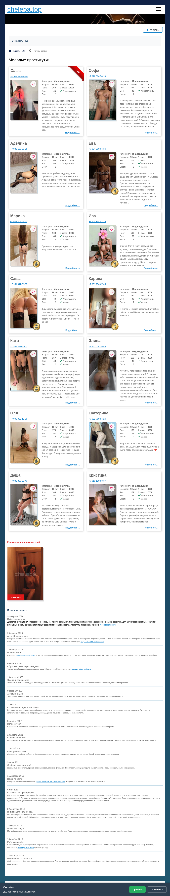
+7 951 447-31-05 (18, 284)
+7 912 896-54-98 (97, 76)
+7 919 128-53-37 (97, 481)
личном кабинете (108, 625)
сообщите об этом (26, 847)
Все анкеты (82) (20, 41)
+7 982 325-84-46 (19, 76)
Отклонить (157, 889)
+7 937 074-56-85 (97, 346)
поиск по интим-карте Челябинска (51, 781)
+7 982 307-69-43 (18, 221)
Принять (137, 889)
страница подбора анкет (25, 655)
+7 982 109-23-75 (18, 149)
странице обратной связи (81, 669)
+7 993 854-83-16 (97, 221)
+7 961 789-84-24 (97, 419)
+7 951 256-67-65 (97, 284)
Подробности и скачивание (92, 641)
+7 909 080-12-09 (18, 419)
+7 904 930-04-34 (97, 149)
